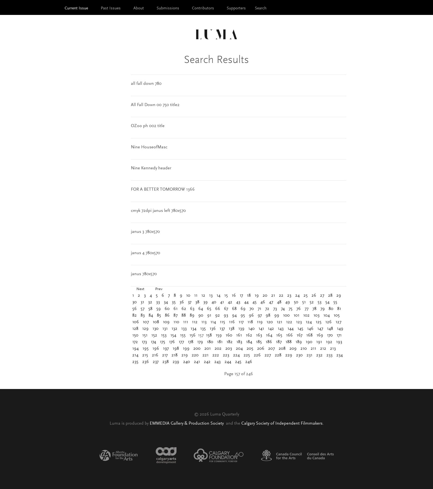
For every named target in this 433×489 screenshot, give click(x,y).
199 (186, 348)
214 (135, 355)
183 (239, 342)
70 (251, 309)
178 (190, 342)
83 (143, 315)
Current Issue (76, 8)
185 (259, 342)
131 (165, 329)
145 (300, 329)
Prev (158, 289)
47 (271, 302)
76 (298, 309)
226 (257, 355)
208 (282, 348)
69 (243, 309)
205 (250, 348)
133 (184, 329)
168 (309, 335)
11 (195, 295)
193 (339, 342)
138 (231, 329)
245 (238, 362)
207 (271, 348)
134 (193, 329)
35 (174, 302)
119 (260, 322)
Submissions (168, 8)
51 (304, 302)
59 (158, 309)
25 (305, 295)
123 (299, 322)
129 (145, 329)
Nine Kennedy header (151, 168)
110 (176, 322)
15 (226, 295)
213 (333, 348)
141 (261, 329)
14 (218, 295)
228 (278, 355)
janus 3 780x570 (145, 232)
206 (260, 348)
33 (158, 302)
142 (271, 329)
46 (262, 302)
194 (135, 348)
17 (241, 295)
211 (313, 348)
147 (320, 329)
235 (135, 362)
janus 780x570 (144, 274)
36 (181, 302)
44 (246, 302)
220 (195, 355)
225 (247, 355)
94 (234, 315)
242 (207, 362)
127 (338, 322)
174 (153, 342)
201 (207, 348)
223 (226, 355)
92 (217, 315)
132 (174, 329)
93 (226, 315)
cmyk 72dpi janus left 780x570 (158, 211)
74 (283, 309)
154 (173, 335)
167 (299, 335)
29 (338, 295)
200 (196, 348)
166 (289, 335)
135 (203, 329)
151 (144, 335)
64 (200, 309)
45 (254, 302)
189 (298, 342)
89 (192, 315)
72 (267, 309)
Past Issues (111, 8)
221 (205, 355)
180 (210, 342)
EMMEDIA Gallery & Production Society (187, 423)
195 (145, 348)
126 (328, 322)
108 (156, 322)
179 (200, 342)
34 (166, 302)
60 (167, 309)
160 (229, 335)
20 (265, 295)
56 (134, 309)
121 (279, 322)
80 (331, 309)
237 (156, 362)
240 (186, 362)
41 (222, 302)
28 (330, 295)
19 (257, 295)
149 (340, 329)
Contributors (203, 8)
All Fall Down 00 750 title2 (155, 105)
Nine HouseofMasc (149, 147)
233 (329, 355)
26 (313, 295)
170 (330, 335)
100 (286, 315)
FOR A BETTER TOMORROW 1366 (163, 189)
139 (241, 329)
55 (335, 302)
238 (165, 362)
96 (251, 315)
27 (322, 295)
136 (213, 329)
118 (250, 322)
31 (142, 302)
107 (146, 322)
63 (192, 309)
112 (194, 322)
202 (218, 348)
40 (214, 302)
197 (166, 348)
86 (167, 315)
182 (229, 342)
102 (306, 315)
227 (268, 355)
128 (135, 329)
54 (327, 302)
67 (226, 309)
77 (306, 309)
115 (222, 322)
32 (150, 302)
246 (248, 362)
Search (260, 8)
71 (259, 309)
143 (281, 329)
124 (309, 322)
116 (232, 322)
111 (185, 322)
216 (155, 355)
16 (234, 295)
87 (175, 315)
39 (205, 302)
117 (241, 322)
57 (142, 309)
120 (269, 322)
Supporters (236, 8)
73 (275, 309)
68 (234, 309)
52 (312, 302)
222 (215, 355)
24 (297, 295)
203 (228, 348)
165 (279, 335)
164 (269, 335)
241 (197, 362)
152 (154, 335)
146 (310, 329)
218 (174, 355)
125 (318, 322)
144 (290, 329)
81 (339, 309)
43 (238, 302)
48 (279, 302)
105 (337, 315)
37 (189, 302)
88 (183, 315)
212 (323, 348)
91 (209, 315)
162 (249, 335)
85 (159, 315)
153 (164, 335)
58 (150, 309)
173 (144, 342)
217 (165, 355)
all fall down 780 (146, 83)
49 (287, 302)
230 (299, 355)
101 (296, 315)
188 (289, 342)
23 (289, 295)
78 (314, 309)
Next (140, 289)
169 (319, 335)
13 (211, 295)
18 (249, 295)
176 (172, 342)
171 (339, 335)
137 (222, 329)
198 (176, 348)
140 (251, 329)
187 (279, 342)
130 (155, 329)
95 (243, 315)
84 (151, 315)
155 (183, 335)
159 (219, 335)
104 (326, 315)
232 (319, 355)
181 (220, 342)
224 (236, 355)
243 (217, 362)
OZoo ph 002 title (148, 126)
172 (135, 342)
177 (181, 342)
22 (281, 295)
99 (276, 315)
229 (288, 355)
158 (209, 335)
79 (322, 309)
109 (166, 322)
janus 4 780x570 (145, 253)
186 (269, 342)
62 (183, 309)
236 (145, 362)
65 (209, 309)
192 (329, 342)
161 (239, 335)
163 (259, 335)
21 (273, 295)
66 (217, 309)
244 (228, 362)
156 (192, 335)
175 (162, 342)
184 (249, 342)
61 (175, 309)
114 (213, 322)
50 (296, 302)
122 (289, 322)
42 (230, 302)
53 (319, 302)
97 (260, 315)
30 (134, 302)
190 (309, 342)
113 (204, 322)
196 (155, 348)
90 (200, 315)
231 (309, 355)
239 (176, 362)
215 (145, 355)
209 (293, 348)
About (138, 8)
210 (303, 348)
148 (330, 329)
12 (203, 295)
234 (339, 355)
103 (316, 315)
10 (188, 295)
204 (239, 348)
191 (319, 342)
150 (135, 335)
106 (135, 322)
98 (268, 315)
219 (184, 355)
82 (134, 315)
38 (197, 302)
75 (290, 309)
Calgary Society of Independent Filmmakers (282, 423)
